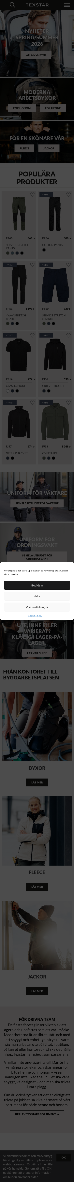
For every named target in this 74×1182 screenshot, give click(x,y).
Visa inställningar (37, 607)
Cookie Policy (35, 615)
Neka (37, 596)
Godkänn (37, 585)
